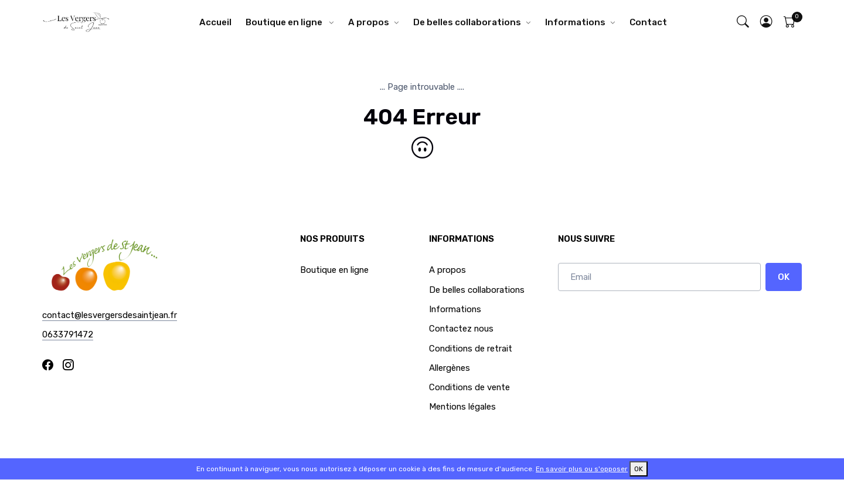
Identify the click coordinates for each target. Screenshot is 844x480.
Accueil (215, 22)
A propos (368, 22)
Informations (575, 22)
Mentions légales (462, 406)
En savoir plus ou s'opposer (582, 469)
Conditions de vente (469, 387)
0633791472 (67, 334)
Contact (648, 22)
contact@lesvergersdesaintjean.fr (109, 315)
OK (783, 277)
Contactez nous (461, 328)
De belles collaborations (467, 22)
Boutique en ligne (285, 22)
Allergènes (449, 368)
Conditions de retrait (470, 348)
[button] (766, 22)
